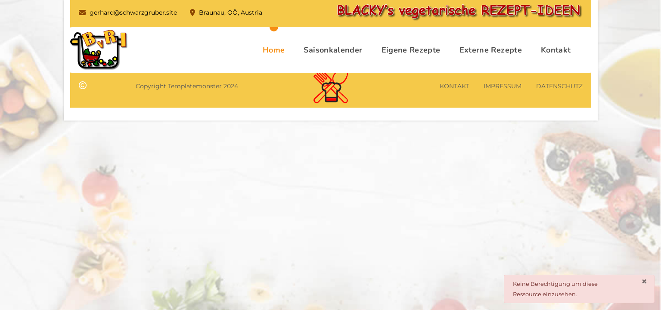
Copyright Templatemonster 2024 (187, 86)
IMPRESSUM (502, 86)
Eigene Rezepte (411, 50)
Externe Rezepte (490, 50)
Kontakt (556, 50)
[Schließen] (644, 281)
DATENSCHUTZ (559, 86)
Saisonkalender (333, 50)
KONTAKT (454, 86)
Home (274, 50)
